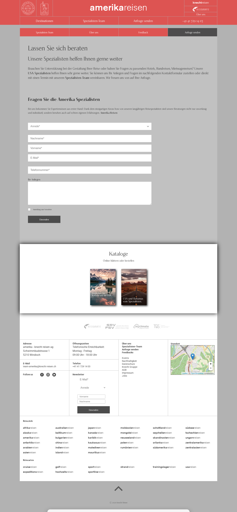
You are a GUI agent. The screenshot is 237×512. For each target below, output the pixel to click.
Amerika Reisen (108, 112)
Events (125, 358)
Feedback (143, 32)
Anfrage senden (143, 20)
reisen (118, 8)
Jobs (124, 375)
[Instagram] (48, 375)
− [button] (211, 368)
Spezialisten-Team (94, 20)
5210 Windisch (31, 354)
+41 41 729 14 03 (192, 20)
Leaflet (185, 373)
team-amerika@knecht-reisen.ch (39, 366)
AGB (124, 370)
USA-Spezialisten (39, 73)
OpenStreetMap (197, 373)
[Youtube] (54, 375)
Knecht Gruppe (129, 367)
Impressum (127, 373)
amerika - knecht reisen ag (38, 347)
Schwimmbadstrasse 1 (36, 350)
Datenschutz (128, 364)
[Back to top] (118, 489)
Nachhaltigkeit (129, 361)
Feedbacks (127, 352)
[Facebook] (42, 375)
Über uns (200, 14)
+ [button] (211, 364)
